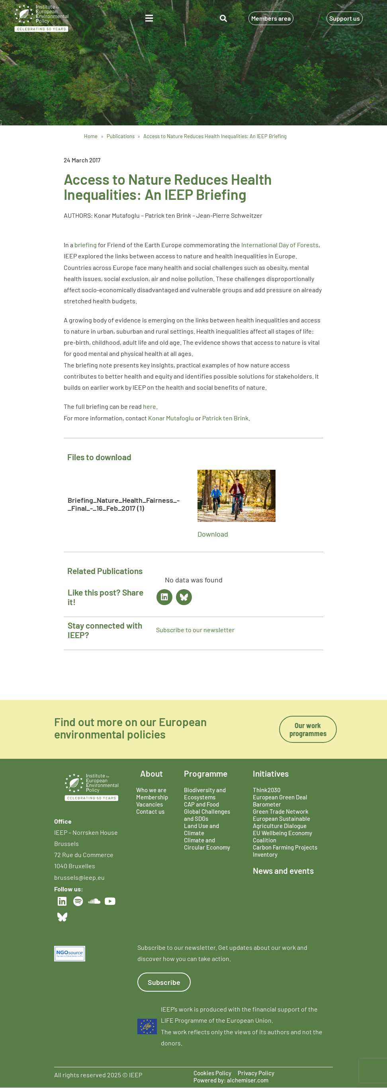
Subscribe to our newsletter (195, 629)
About (151, 773)
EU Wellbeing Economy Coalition (282, 836)
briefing (86, 244)
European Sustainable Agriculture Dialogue (281, 822)
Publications (121, 136)
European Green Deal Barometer (280, 800)
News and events (283, 870)
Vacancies (149, 804)
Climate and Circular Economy (207, 843)
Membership (152, 797)
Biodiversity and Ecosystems (205, 793)
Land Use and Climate (201, 829)
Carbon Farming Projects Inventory (285, 851)
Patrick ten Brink (225, 418)
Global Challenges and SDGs (207, 815)
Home (91, 136)
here (149, 406)
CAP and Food (201, 804)
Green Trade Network (281, 811)
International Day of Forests (280, 244)
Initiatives (271, 773)
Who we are (151, 789)
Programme (205, 773)
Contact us (150, 811)
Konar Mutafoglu (171, 418)
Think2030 (266, 789)
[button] (149, 18)
